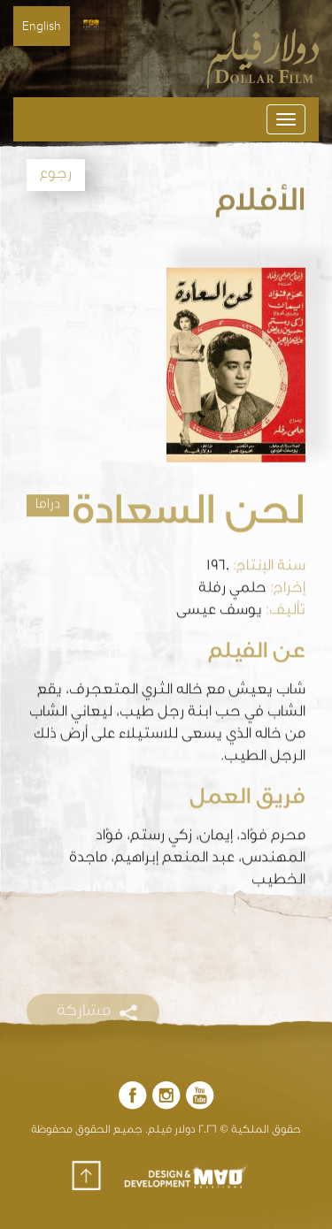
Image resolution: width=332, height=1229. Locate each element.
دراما (47, 501)
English (41, 26)
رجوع (56, 175)
